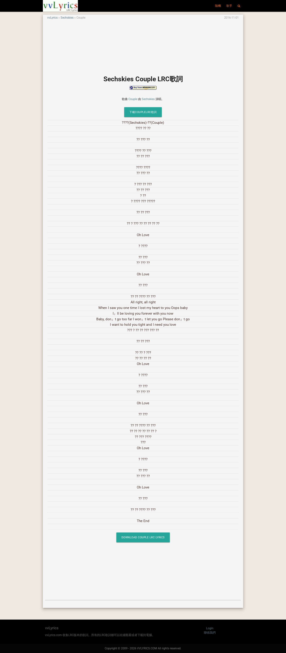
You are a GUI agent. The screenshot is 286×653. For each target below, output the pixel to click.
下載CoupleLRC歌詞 (143, 112)
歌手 (229, 5)
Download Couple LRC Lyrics (143, 537)
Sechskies (67, 17)
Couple (132, 99)
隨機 (218, 5)
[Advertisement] (143, 45)
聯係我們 (210, 632)
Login (209, 628)
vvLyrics (52, 17)
